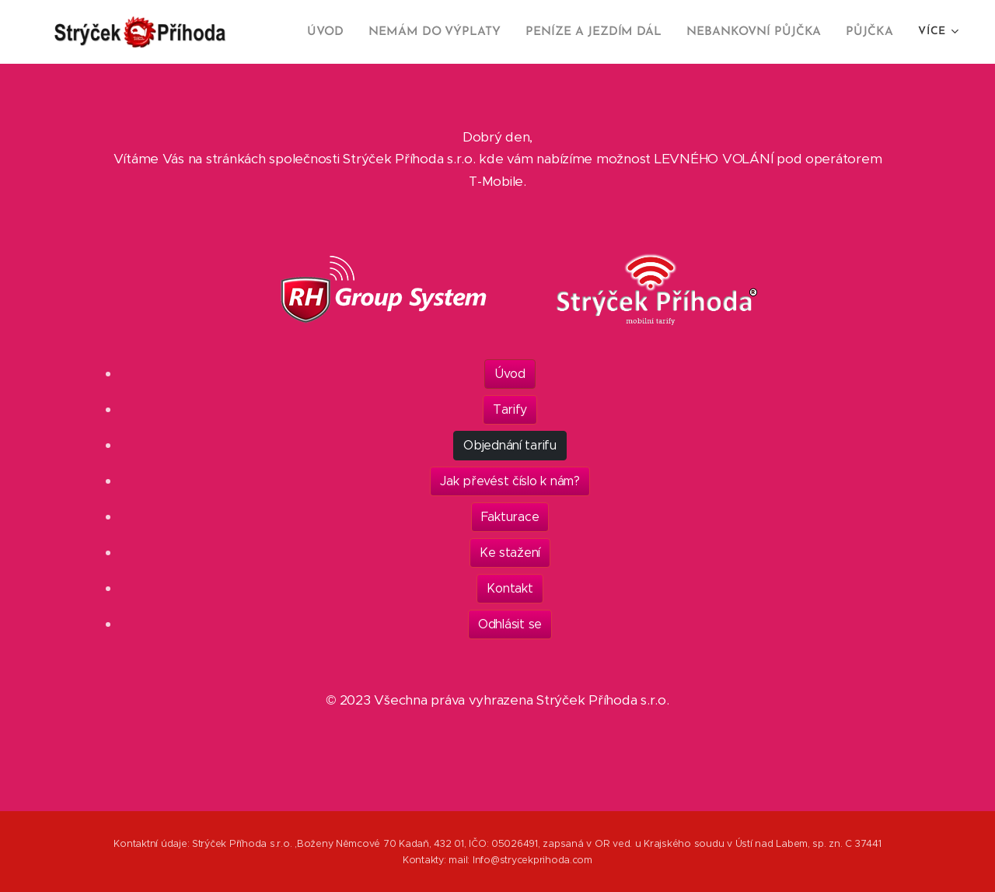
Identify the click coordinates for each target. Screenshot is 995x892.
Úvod (509, 373)
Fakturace (510, 516)
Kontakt (509, 588)
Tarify (510, 409)
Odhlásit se (510, 624)
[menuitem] (345, 31)
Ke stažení (510, 552)
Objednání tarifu (510, 445)
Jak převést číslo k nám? (510, 481)
